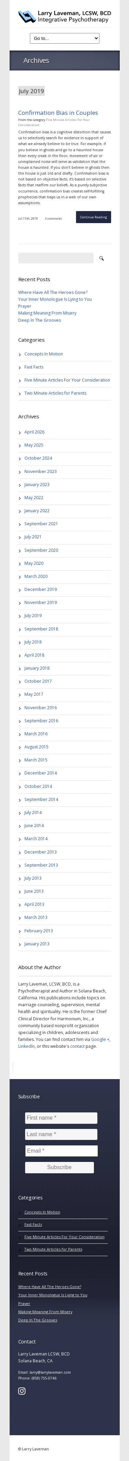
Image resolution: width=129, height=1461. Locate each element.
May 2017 (33, 694)
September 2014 (41, 799)
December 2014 (40, 773)
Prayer (24, 306)
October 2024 (38, 458)
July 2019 (33, 615)
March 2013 (35, 917)
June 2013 (34, 891)
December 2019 (40, 589)
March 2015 (35, 760)
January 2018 (37, 668)
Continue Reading (93, 217)
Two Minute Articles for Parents (55, 393)
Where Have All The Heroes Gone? (52, 292)
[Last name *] (61, 1134)
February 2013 (38, 931)
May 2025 (33, 445)
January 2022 (37, 511)
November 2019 (40, 602)
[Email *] (61, 1151)
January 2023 (37, 484)
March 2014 (35, 839)
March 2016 (35, 734)
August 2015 (36, 747)
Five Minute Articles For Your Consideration (67, 380)
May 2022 (33, 498)
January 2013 (37, 944)
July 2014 (33, 812)
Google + (100, 1039)
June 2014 (34, 825)
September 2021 (41, 524)
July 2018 (33, 642)
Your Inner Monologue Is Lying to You (55, 299)
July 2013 (33, 878)
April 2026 (34, 432)
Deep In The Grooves (39, 320)
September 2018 (41, 629)
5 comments (53, 219)
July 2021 (33, 537)
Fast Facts (33, 367)
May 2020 (33, 563)
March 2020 (35, 576)
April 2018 (34, 655)
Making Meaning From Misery (47, 313)
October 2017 (38, 681)
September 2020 (41, 550)
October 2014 (38, 786)
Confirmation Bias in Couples (58, 113)
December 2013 (40, 852)
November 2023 (40, 471)
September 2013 (41, 865)
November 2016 (40, 708)
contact (77, 1046)
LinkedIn (26, 1046)
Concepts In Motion (43, 354)
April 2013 (34, 904)
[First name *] (61, 1117)
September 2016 (41, 721)
